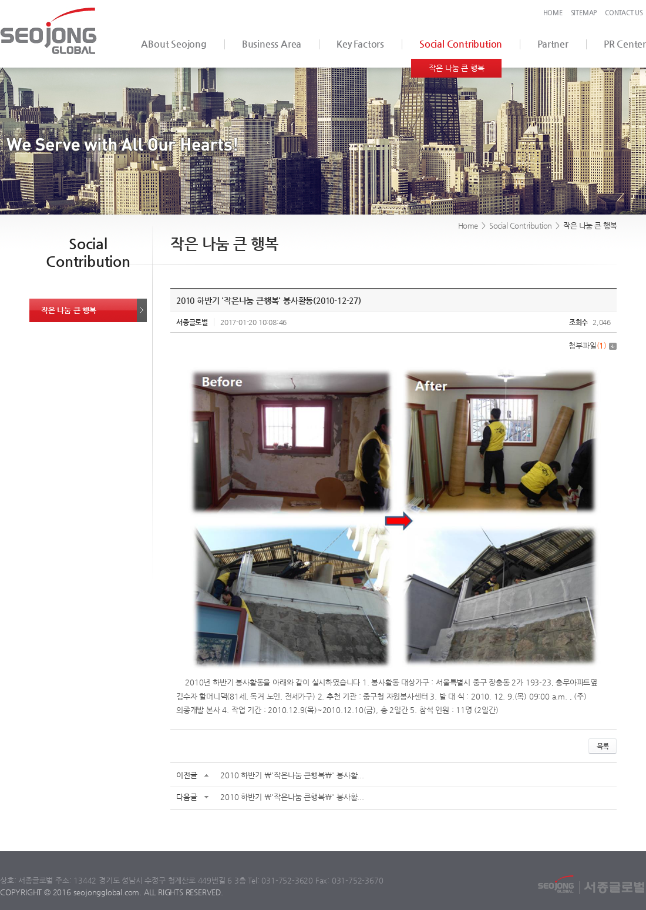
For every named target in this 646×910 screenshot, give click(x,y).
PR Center (625, 43)
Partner (552, 43)
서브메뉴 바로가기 (0, 0)
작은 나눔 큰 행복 (456, 67)
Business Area (271, 43)
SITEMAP (584, 12)
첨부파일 (592, 345)
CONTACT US (624, 12)
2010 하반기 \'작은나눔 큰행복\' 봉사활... (292, 775)
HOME (553, 12)
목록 (602, 746)
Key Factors (360, 43)
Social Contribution (460, 43)
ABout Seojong (173, 43)
